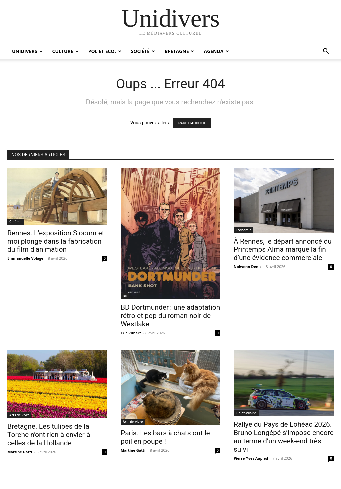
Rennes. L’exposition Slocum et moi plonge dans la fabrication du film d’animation (55, 241)
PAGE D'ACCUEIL (192, 123)
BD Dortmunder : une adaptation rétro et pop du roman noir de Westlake (170, 315)
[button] (326, 52)
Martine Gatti (19, 451)
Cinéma (15, 221)
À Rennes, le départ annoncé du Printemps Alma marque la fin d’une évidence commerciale (283, 249)
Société (143, 51)
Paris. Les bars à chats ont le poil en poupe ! (165, 437)
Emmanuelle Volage (25, 258)
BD (125, 296)
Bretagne (179, 51)
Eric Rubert (131, 332)
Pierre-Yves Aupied (251, 458)
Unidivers (27, 51)
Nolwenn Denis (247, 266)
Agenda (216, 51)
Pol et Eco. (104, 51)
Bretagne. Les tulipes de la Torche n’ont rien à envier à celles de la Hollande (48, 434)
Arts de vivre (19, 415)
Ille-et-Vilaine (246, 413)
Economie (243, 230)
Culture (65, 51)
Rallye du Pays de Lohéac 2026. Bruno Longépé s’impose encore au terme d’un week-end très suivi (284, 436)
